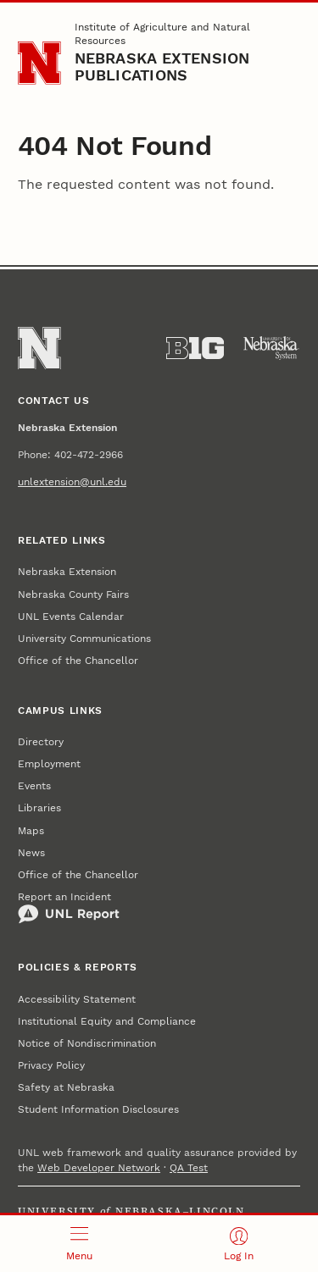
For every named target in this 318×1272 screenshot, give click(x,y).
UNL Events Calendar (71, 616)
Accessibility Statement (77, 999)
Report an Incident (69, 908)
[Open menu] (79, 1243)
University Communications (84, 638)
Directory (41, 742)
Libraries (39, 808)
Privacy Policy (51, 1065)
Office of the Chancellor (78, 660)
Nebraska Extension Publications (162, 66)
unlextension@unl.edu (72, 482)
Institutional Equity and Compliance (107, 1021)
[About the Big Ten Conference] (195, 348)
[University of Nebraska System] (271, 348)
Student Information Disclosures (98, 1109)
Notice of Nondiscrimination (87, 1043)
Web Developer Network (98, 1168)
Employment (49, 764)
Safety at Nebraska (66, 1087)
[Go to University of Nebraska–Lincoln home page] (39, 63)
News (31, 853)
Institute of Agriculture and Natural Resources (162, 34)
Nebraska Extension (67, 572)
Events (34, 786)
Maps (31, 831)
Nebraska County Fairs (73, 594)
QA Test (189, 1168)
